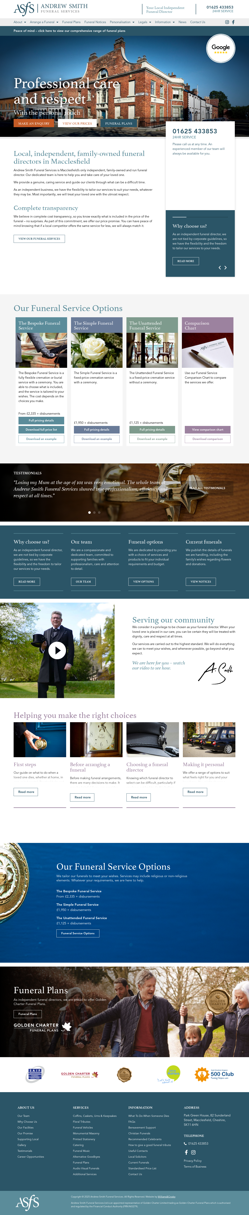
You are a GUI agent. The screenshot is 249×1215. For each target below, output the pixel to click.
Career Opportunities (31, 1195)
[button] (219, 267)
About (20, 22)
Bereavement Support (142, 1166)
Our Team (24, 1154)
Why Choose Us (27, 1160)
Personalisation (122, 22)
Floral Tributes (81, 1160)
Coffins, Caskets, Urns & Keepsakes (95, 1154)
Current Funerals (138, 1201)
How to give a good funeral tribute (149, 1184)
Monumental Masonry (86, 1172)
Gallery (22, 1184)
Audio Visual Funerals (86, 1207)
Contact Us (197, 22)
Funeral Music (81, 1189)
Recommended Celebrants (144, 1178)
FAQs (131, 1160)
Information (165, 22)
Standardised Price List (142, 1207)
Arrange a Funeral (44, 22)
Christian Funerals (139, 1172)
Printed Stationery (84, 1178)
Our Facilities (25, 1166)
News (182, 22)
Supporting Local (28, 1178)
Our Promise (25, 1172)
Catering (78, 1184)
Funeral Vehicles (83, 1166)
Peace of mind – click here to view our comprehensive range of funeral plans (69, 31)
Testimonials (25, 1189)
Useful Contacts (138, 1189)
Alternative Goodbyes (86, 1195)
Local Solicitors (137, 1195)
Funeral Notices (95, 22)
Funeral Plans (71, 22)
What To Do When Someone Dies (148, 1154)
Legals (144, 22)
